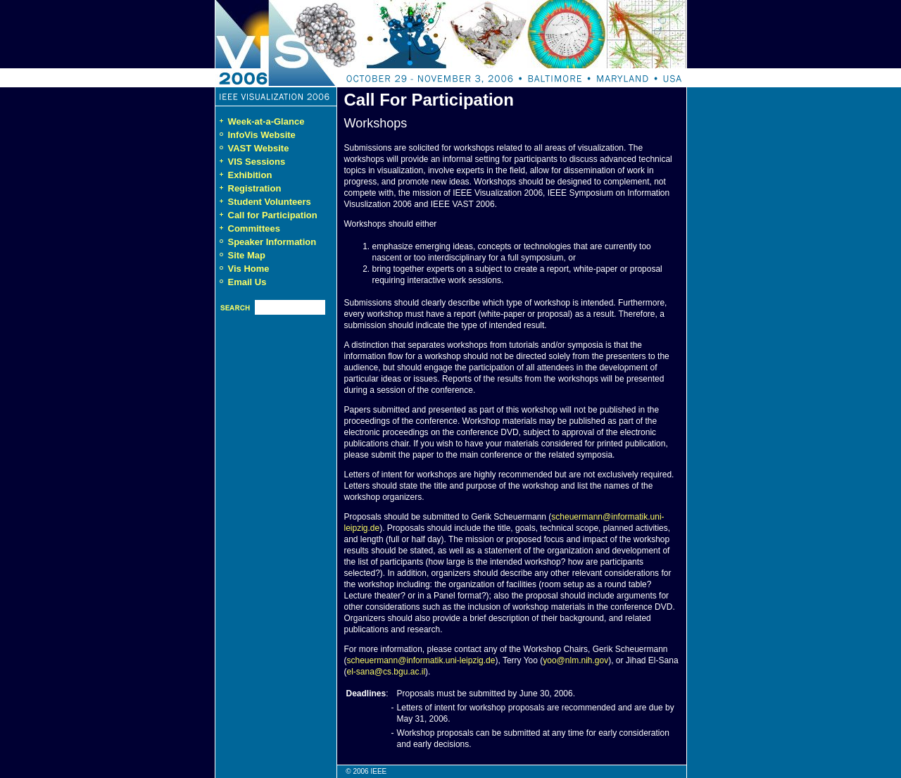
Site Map (246, 255)
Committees (247, 228)
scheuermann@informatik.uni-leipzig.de (421, 660)
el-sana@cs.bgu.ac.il (386, 672)
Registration (248, 188)
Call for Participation (266, 215)
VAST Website (258, 148)
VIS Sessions (250, 161)
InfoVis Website (262, 135)
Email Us (247, 282)
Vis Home (249, 268)
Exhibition (243, 175)
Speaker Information (272, 242)
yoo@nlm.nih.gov (575, 660)
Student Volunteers (263, 201)
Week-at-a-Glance (260, 121)
